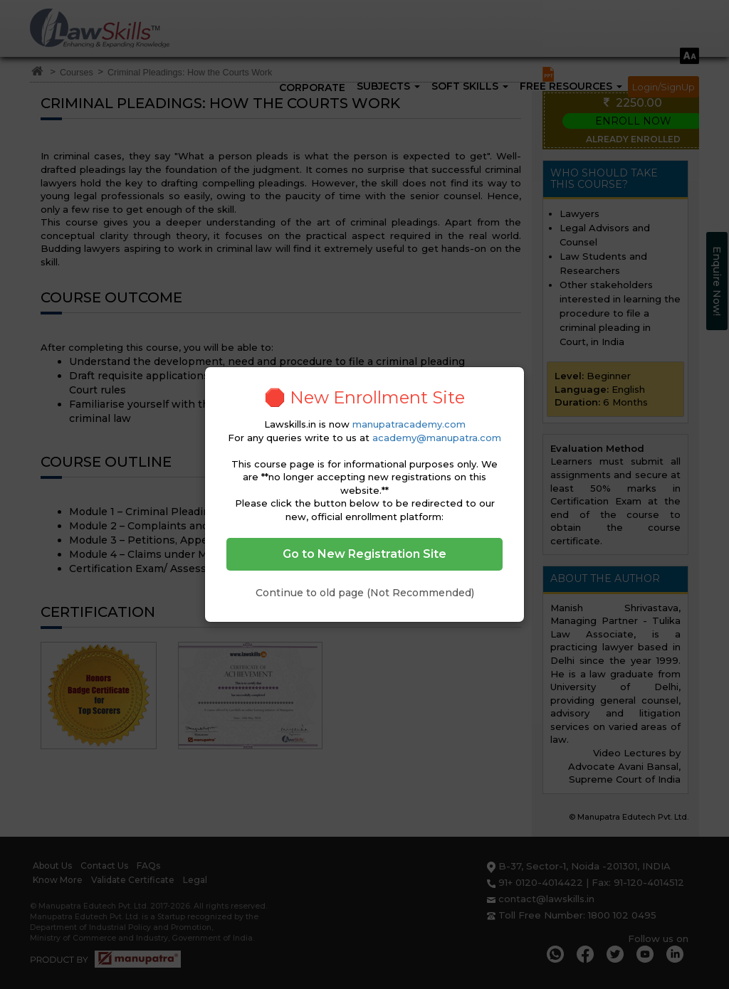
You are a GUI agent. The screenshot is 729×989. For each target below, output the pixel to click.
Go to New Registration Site (364, 554)
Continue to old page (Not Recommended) (365, 592)
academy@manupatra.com (436, 437)
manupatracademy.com (409, 424)
